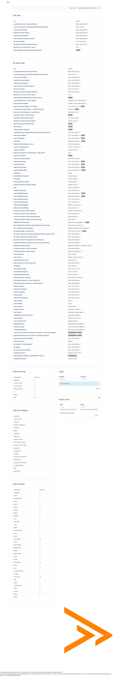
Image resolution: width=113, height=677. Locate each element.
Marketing (16, 453)
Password (83, 376)
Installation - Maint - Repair (20, 445)
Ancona (15, 495)
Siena (15, 568)
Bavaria (15, 504)
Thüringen (16, 573)
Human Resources (18, 439)
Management (17, 448)
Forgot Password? (64, 383)
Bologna (16, 510)
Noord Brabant (17, 547)
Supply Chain (17, 471)
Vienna (15, 594)
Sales (15, 468)
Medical (15, 394)
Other (15, 397)
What (61, 404)
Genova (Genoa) (18, 530)
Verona (15, 588)
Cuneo (15, 524)
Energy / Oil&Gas (18, 386)
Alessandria (16, 492)
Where (82, 404)
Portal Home (73, 8)
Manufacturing (17, 451)
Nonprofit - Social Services (20, 456)
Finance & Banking (18, 388)
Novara (15, 550)
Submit (97, 388)
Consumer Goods (18, 383)
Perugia (15, 559)
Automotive (16, 380)
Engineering (17, 433)
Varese (15, 582)
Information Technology (19, 442)
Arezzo (15, 501)
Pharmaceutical (17, 459)
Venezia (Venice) (18, 585)
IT (14, 391)
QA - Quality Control (18, 465)
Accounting (16, 416)
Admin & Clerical (18, 419)
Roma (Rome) (17, 562)
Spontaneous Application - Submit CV (87, 8)
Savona (15, 565)
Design (15, 430)
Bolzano (16, 513)
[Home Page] (58, 2)
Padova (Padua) (18, 553)
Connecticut (16, 521)
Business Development (19, 424)
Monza (15, 542)
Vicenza (16, 591)
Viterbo (15, 597)
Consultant (16, 427)
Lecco (15, 533)
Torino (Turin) (17, 576)
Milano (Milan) (17, 539)
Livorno (15, 536)
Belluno (15, 507)
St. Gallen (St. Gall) (18, 571)
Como (15, 518)
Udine (15, 579)
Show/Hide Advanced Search (67, 413)
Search (96, 415)
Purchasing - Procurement (20, 462)
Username (61, 376)
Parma (15, 556)
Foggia (15, 527)
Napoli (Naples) (17, 544)
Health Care (17, 436)
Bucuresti (16, 515)
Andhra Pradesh (18, 498)
